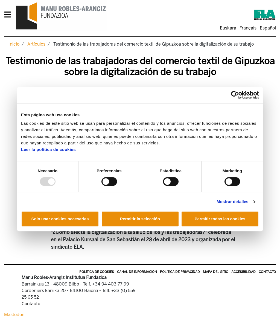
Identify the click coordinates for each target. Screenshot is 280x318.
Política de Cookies (96, 272)
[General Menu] (9, 16)
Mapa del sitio (215, 272)
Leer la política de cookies (48, 149)
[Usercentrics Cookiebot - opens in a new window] (235, 95)
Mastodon (14, 314)
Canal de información (137, 272)
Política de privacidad (180, 272)
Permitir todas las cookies (220, 218)
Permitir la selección (140, 218)
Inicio (13, 44)
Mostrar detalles (233, 201)
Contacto (267, 272)
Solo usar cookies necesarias (60, 218)
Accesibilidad (243, 272)
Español (268, 28)
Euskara (228, 28)
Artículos (36, 44)
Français (248, 28)
